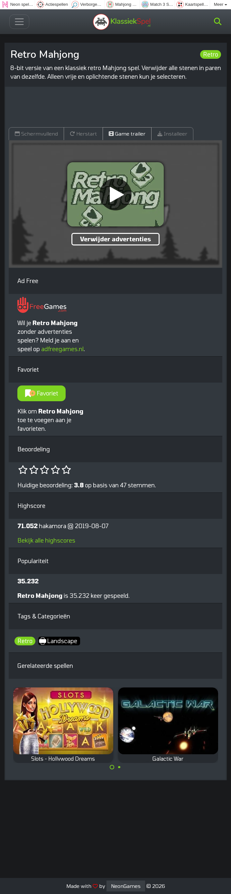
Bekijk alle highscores (46, 540)
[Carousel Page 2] (119, 767)
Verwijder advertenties (115, 239)
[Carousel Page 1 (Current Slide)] (112, 767)
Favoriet (41, 393)
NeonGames (126, 886)
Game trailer (127, 133)
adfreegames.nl (62, 348)
